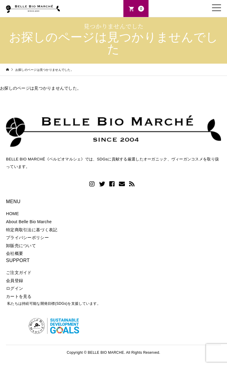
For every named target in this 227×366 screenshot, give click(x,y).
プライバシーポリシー (27, 237)
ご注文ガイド (19, 272)
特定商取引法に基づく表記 (31, 229)
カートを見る (19, 296)
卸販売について (21, 245)
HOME (12, 213)
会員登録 (14, 280)
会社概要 (14, 253)
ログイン (14, 288)
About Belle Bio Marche (29, 221)
